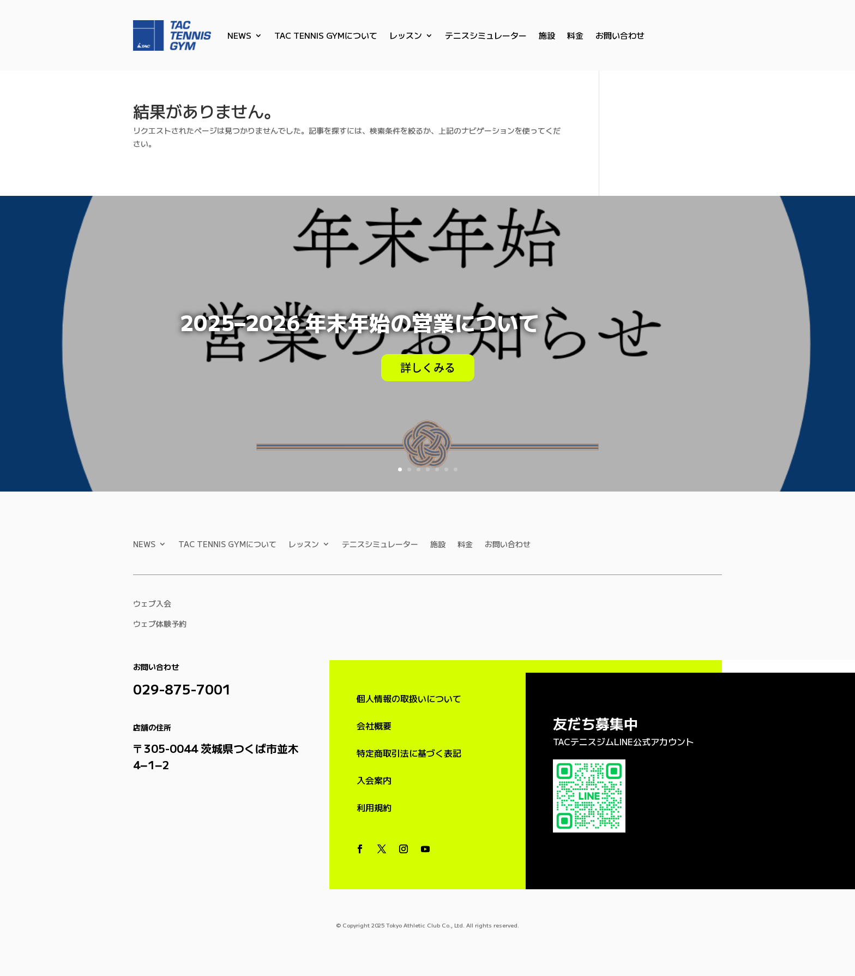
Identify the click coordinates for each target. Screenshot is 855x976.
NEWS (239, 35)
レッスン (405, 35)
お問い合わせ (620, 35)
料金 (575, 35)
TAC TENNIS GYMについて (325, 35)
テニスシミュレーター (486, 35)
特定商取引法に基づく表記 (409, 752)
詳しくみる (427, 367)
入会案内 (374, 780)
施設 (547, 35)
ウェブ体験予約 (159, 623)
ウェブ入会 (152, 603)
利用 (374, 807)
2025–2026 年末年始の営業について (359, 322)
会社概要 (374, 725)
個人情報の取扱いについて (409, 698)
